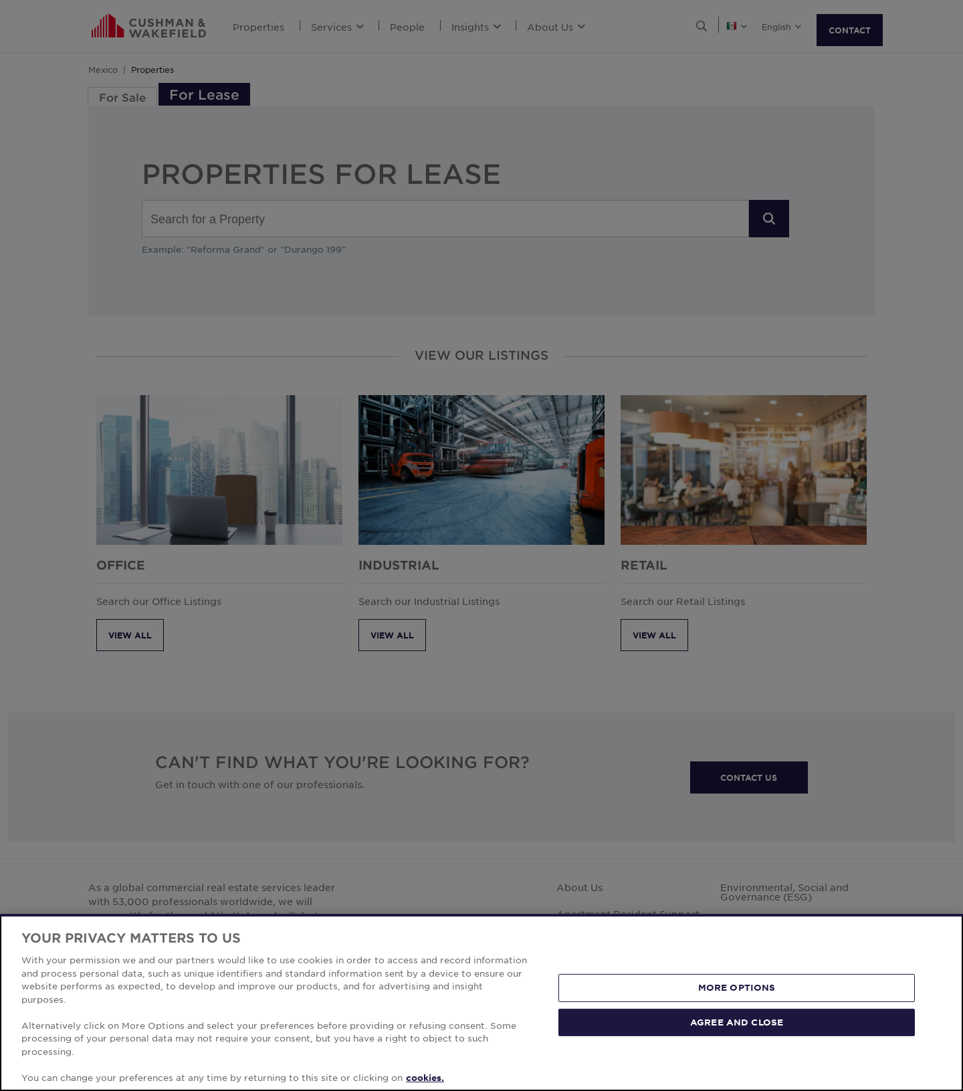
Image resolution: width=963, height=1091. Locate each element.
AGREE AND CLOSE (736, 1053)
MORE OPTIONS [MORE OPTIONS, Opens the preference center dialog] (737, 1018)
